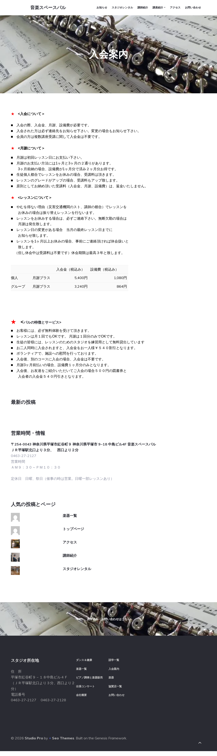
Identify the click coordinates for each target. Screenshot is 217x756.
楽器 (111, 681)
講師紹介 (70, 537)
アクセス (70, 524)
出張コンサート (85, 690)
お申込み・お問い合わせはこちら (108, 612)
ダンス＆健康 (84, 663)
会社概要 (81, 698)
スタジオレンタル (77, 550)
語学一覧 (113, 663)
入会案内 (113, 672)
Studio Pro (34, 742)
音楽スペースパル (46, 8)
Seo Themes (63, 742)
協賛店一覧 (115, 690)
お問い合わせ (116, 698)
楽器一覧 (70, 497)
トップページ (73, 510)
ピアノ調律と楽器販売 (89, 681)
